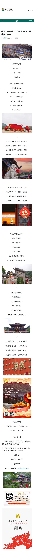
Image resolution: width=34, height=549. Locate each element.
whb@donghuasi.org (23, 468)
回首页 (30, 21)
